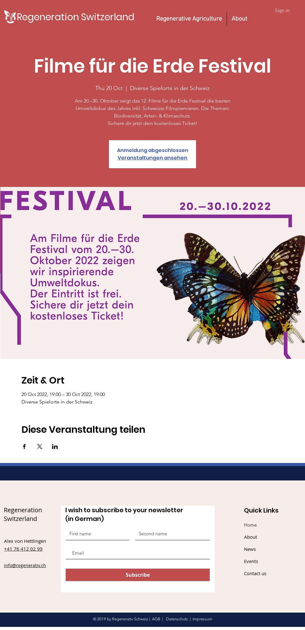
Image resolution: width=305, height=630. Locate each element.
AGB (156, 619)
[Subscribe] (138, 575)
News (250, 549)
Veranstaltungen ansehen (152, 157)
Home (250, 525)
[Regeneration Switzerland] (75, 17)
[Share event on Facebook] (24, 446)
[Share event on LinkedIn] (55, 446)
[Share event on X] (40, 446)
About (250, 537)
